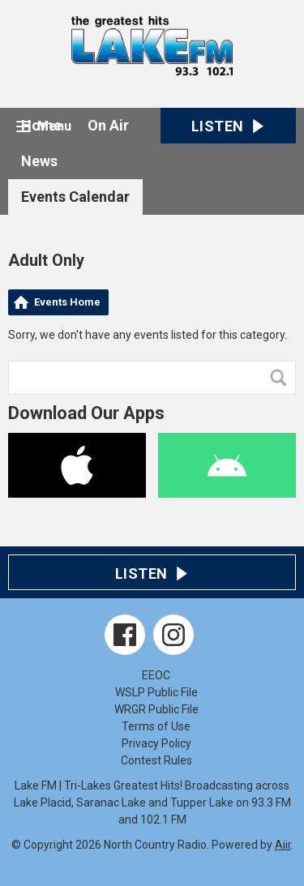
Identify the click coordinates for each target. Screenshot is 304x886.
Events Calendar (75, 196)
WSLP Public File (156, 692)
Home (41, 125)
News (39, 160)
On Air (108, 125)
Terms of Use (156, 726)
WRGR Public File (156, 709)
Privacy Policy (156, 743)
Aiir (283, 844)
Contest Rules (156, 760)
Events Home (67, 302)
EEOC (156, 675)
